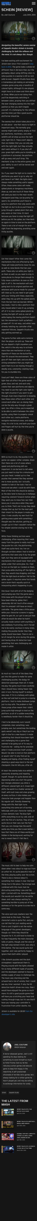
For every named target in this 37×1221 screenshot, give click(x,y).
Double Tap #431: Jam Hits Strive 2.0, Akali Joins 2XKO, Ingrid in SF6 (26, 1135)
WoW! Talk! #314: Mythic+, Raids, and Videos (26, 1122)
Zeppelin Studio (14, 1093)
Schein (4, 1093)
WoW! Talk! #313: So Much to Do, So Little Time (26, 1147)
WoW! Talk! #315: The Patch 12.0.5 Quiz (24, 1110)
